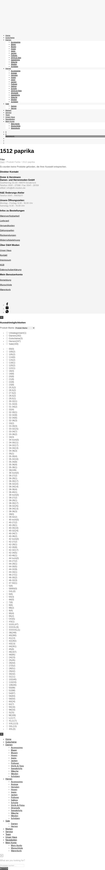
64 (11, 597)
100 (12, 352)
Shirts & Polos (16, 90)
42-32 (13, 550)
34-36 (13, 451)
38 (12, 632)
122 (12, 368)
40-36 (13, 536)
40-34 (13, 533)
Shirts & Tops (16, 57)
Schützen (14, 66)
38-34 (13, 509)
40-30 (13, 528)
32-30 (13, 412)
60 (12, 701)
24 (12, 657)
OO (12, 619)
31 (12, 677)
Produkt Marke (7, 328)
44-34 (13, 572)
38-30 (13, 503)
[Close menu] (1, 317)
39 (11, 514)
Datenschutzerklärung (10, 269)
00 (11, 349)
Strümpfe (14, 93)
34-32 (13, 445)
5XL (12, 591)
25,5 (12, 387)
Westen (14, 64)
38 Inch (14, 495)
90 (11, 613)
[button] (5, 132)
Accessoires (15, 42)
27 (12, 666)
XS (12, 621)
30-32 (13, 401)
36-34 (13, 486)
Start (2, 162)
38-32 (13, 506)
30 (12, 674)
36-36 (13, 489)
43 (12, 643)
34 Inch (14, 440)
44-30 (13, 566)
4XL (12, 729)
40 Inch (14, 520)
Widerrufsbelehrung (10, 240)
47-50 (13, 583)
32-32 (13, 415)
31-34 (13, 407)
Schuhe (14, 88)
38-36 (13, 511)
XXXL (13, 624)
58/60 (13, 588)
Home (7, 35)
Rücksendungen (8, 235)
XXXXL (14, 627)
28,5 (12, 396)
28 (12, 668)
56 (12, 696)
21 (11, 379)
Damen (8, 40)
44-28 (13, 564)
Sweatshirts (15, 60)
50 (12, 688)
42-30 (13, 547)
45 (11, 649)
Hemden (14, 75)
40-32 (13, 531)
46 (12, 652)
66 (11, 599)
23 (11, 385)
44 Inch (14, 558)
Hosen (13, 49)
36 (12, 470)
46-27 (13, 575)
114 (12, 357)
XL (13, 721)
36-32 (13, 484)
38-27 (13, 497)
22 (11, 382)
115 (12, 360)
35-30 (13, 456)
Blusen (13, 46)
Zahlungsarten (7, 230)
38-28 (13, 500)
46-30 (13, 577)
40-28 (13, 525)
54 (12, 693)
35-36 (13, 464)
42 (12, 641)
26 (12, 663)
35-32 (13, 459)
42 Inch (14, 539)
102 (12, 679)
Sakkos (14, 86)
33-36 (13, 434)
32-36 (13, 420)
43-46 (13, 555)
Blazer (13, 44)
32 (11, 409)
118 (12, 363)
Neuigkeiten (10, 119)
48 (12, 654)
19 (11, 374)
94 (12, 707)
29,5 (12, 398)
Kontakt (3, 255)
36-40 (13, 492)
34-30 (13, 442)
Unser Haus (10, 117)
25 (12, 660)
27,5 (12, 393)
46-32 (13, 580)
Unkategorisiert (17, 333)
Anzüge (14, 73)
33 (11, 423)
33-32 (13, 429)
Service (8, 113)
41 (12, 638)
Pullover (14, 55)
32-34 (13, 418)
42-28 (13, 544)
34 (11, 437)
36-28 (13, 478)
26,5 (12, 390)
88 (11, 608)
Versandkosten (7, 225)
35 (11, 453)
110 (12, 682)
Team (7, 115)
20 (11, 376)
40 (12, 635)
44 (12, 646)
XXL (13, 723)
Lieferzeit (4, 220)
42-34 (13, 553)
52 (12, 690)
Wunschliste (15, 126)
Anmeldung (5, 279)
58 (12, 699)
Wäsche (14, 62)
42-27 (13, 542)
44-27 (13, 561)
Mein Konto (10, 121)
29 (12, 671)
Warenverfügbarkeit (9, 215)
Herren (8, 68)
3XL (13, 726)
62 (11, 704)
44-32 (13, 569)
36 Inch (14, 473)
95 (11, 616)
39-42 (13, 517)
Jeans (13, 51)
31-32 (13, 404)
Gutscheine (10, 38)
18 (11, 371)
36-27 (13, 475)
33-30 (13, 426)
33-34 (13, 431)
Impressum (5, 260)
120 (12, 365)
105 (12, 354)
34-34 (13, 448)
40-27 (13, 522)
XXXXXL (14, 630)
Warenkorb (15, 128)
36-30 (13, 481)
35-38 (13, 467)
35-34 (13, 462)
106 (12, 685)
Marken (8, 110)
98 (12, 710)
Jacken (13, 53)
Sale (7, 104)
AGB (2, 264)
